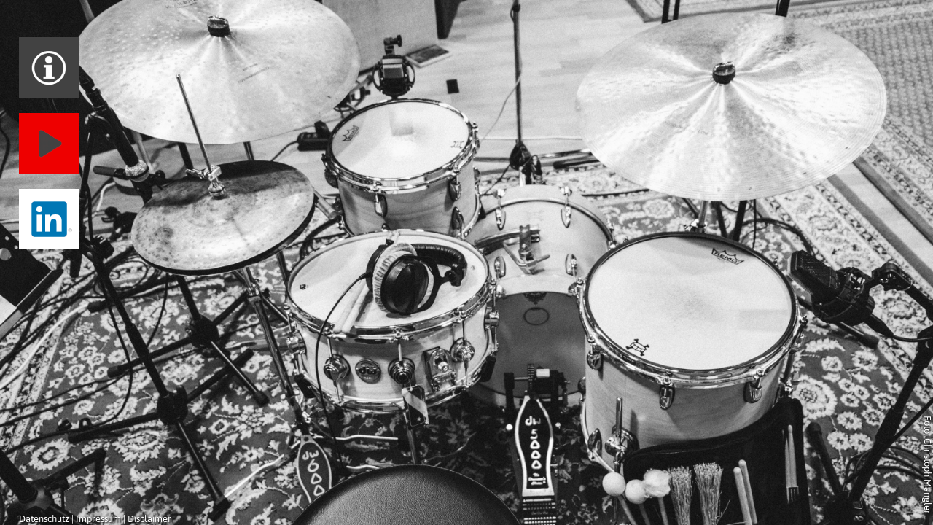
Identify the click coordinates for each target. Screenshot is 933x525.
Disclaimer (149, 518)
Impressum (98, 518)
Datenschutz (44, 518)
